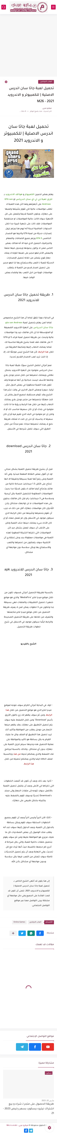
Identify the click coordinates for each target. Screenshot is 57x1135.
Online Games (19, 922)
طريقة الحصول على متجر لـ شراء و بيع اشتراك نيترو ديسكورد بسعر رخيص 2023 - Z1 (28, 1109)
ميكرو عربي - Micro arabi (17, 1125)
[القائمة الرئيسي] (53, 7)
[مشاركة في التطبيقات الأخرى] (13, 933)
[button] (40, 933)
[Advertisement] (28, 45)
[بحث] (3, 7)
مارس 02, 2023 (48, 1100)
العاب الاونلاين (46, 82)
